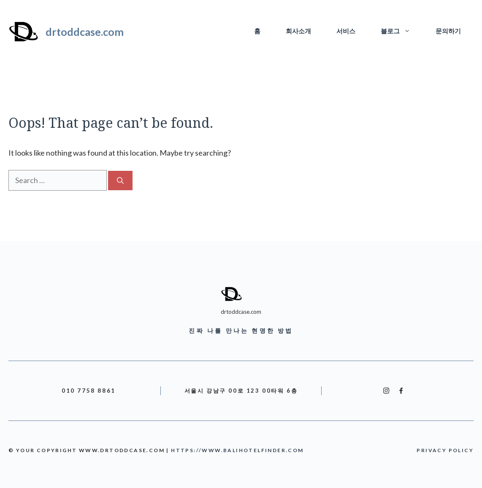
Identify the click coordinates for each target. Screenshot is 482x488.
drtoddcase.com (85, 31)
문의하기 (448, 31)
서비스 (345, 31)
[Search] (120, 180)
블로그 (402, 32)
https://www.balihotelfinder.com (237, 450)
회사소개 (298, 31)
